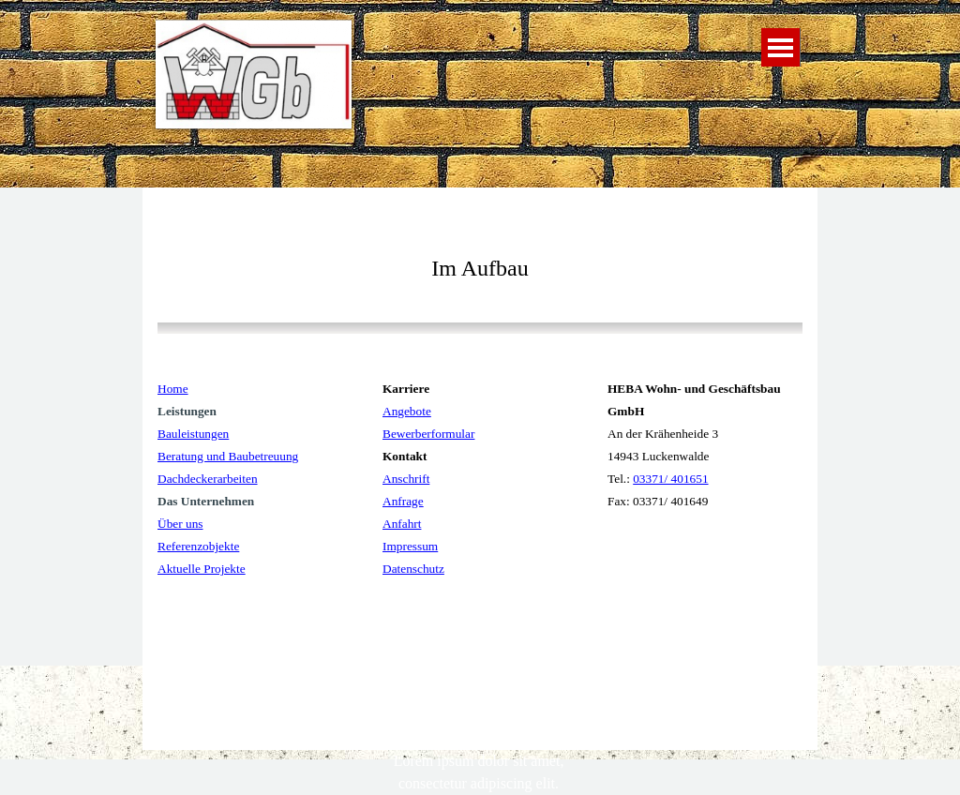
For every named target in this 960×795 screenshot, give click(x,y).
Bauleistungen (193, 434)
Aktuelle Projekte (202, 569)
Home (173, 389)
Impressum (410, 546)
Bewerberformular (428, 434)
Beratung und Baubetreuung (228, 456)
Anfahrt (401, 524)
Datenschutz (413, 569)
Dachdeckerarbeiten (208, 479)
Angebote (406, 411)
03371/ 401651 (670, 479)
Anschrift (405, 479)
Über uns (180, 524)
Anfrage (403, 501)
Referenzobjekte (198, 546)
